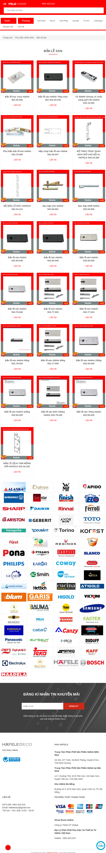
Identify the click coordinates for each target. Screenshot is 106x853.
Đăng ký (73, 706)
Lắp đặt (75, 21)
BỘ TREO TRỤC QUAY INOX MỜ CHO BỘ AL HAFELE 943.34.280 (89, 154)
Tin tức (86, 21)
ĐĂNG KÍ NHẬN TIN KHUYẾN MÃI (51, 694)
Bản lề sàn (41, 37)
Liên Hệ (20, 27)
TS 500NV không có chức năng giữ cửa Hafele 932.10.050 (88, 99)
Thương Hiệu (25, 21)
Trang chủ (8, 37)
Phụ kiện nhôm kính (24, 37)
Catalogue (98, 21)
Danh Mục (6, 21)
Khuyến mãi (8, 27)
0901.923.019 (47, 4)
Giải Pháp (64, 21)
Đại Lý (52, 21)
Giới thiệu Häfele (10, 750)
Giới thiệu (41, 21)
